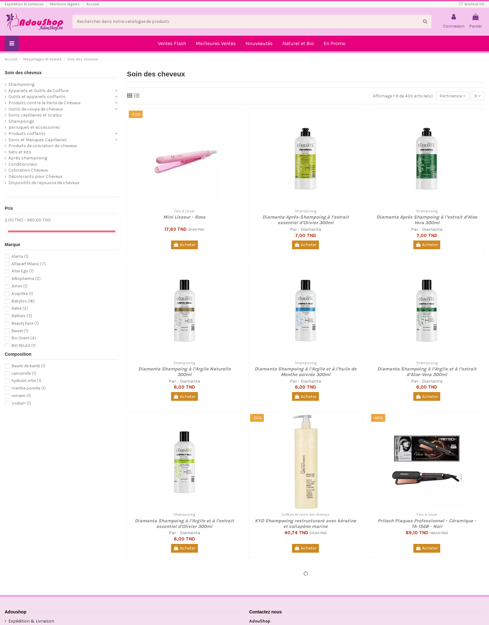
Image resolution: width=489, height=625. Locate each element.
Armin (20, 286)
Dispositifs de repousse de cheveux (43, 182)
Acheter (184, 244)
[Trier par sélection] (452, 96)
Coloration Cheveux (28, 170)
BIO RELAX (24, 345)
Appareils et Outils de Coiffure (38, 90)
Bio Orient (24, 338)
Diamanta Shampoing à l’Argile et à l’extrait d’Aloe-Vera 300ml (426, 371)
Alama (20, 256)
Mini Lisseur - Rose (184, 217)
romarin (21, 395)
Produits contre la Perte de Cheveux (44, 103)
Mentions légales (65, 4)
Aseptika (22, 293)
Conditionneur (23, 164)
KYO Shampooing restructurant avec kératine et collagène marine (305, 523)
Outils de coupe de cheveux (35, 109)
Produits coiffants (27, 133)
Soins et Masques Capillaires (37, 139)
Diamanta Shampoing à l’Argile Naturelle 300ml (184, 371)
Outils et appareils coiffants (37, 96)
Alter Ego (22, 271)
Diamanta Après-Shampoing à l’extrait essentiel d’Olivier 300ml (305, 219)
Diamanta (310, 229)
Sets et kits (19, 152)
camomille (24, 373)
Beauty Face (25, 323)
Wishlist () (471, 4)
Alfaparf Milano (29, 263)
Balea (20, 308)
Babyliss (23, 301)
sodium (21, 403)
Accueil (92, 4)
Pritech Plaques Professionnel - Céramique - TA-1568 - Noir (427, 523)
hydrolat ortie (26, 380)
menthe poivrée (29, 388)
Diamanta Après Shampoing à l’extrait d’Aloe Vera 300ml (426, 219)
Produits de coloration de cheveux (42, 145)
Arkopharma (26, 278)
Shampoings (21, 121)
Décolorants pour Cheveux (35, 176)
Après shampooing (27, 158)
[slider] (7, 231)
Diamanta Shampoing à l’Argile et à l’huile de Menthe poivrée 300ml (305, 371)
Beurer (20, 330)
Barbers (22, 315)
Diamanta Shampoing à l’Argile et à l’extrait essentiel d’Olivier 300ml (184, 523)
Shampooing (21, 84)
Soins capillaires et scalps (35, 115)
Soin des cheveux (23, 72)
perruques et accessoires (34, 127)
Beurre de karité (28, 366)
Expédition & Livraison (24, 4)
